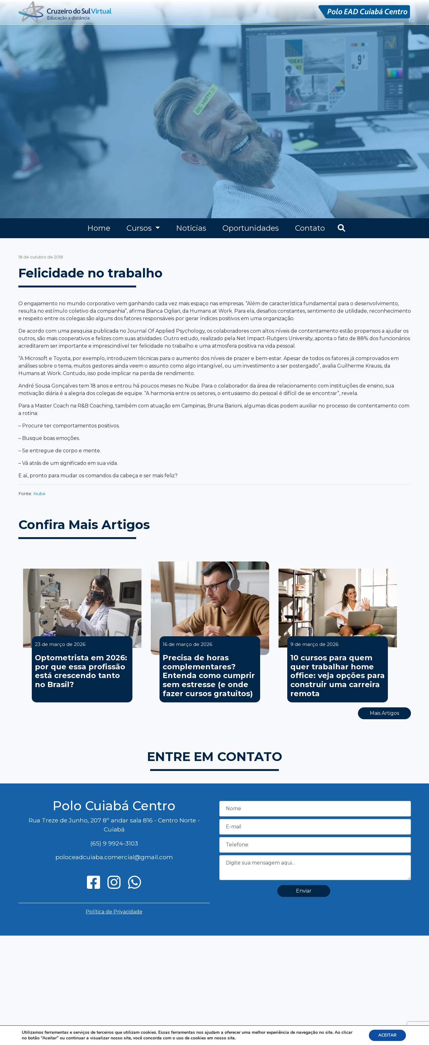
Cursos (140, 228)
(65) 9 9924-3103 (114, 843)
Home (98, 228)
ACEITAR (387, 1035)
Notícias (191, 228)
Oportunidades (250, 228)
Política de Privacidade (114, 912)
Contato (310, 228)
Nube (39, 493)
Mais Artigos (384, 713)
